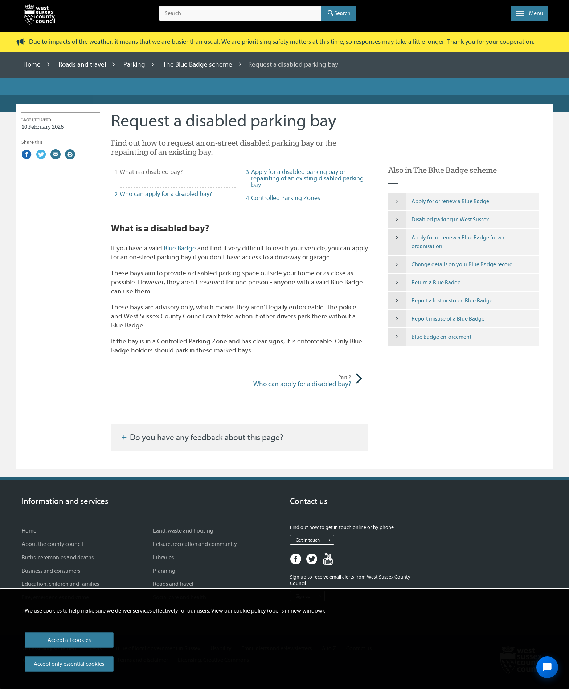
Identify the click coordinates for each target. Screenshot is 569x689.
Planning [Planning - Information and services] (164, 571)
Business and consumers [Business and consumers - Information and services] (51, 571)
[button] (529, 13)
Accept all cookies (69, 640)
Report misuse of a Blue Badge (436, 318)
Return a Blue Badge (424, 282)
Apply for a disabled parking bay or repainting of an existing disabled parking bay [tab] (307, 178)
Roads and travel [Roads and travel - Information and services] (173, 584)
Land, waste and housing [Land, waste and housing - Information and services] (183, 530)
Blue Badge (180, 248)
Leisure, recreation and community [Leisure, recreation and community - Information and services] (195, 544)
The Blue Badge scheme (198, 64)
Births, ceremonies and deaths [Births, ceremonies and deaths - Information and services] (58, 557)
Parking (135, 64)
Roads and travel (82, 64)
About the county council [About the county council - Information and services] (52, 544)
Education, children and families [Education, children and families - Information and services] (60, 584)
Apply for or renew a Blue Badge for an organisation (446, 242)
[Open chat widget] (547, 667)
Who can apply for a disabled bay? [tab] (166, 194)
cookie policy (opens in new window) (279, 610)
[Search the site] (240, 13)
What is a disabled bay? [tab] (164, 172)
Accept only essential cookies (69, 664)
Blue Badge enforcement (429, 337)
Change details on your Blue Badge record (450, 264)
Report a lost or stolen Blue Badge (440, 300)
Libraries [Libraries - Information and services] (163, 557)
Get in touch (315, 540)
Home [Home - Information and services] (29, 530)
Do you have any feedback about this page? (201, 437)
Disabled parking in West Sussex (438, 219)
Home (32, 64)
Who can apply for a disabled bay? (295, 381)
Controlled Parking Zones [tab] (285, 198)
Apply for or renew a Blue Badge (438, 201)
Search (342, 13)
